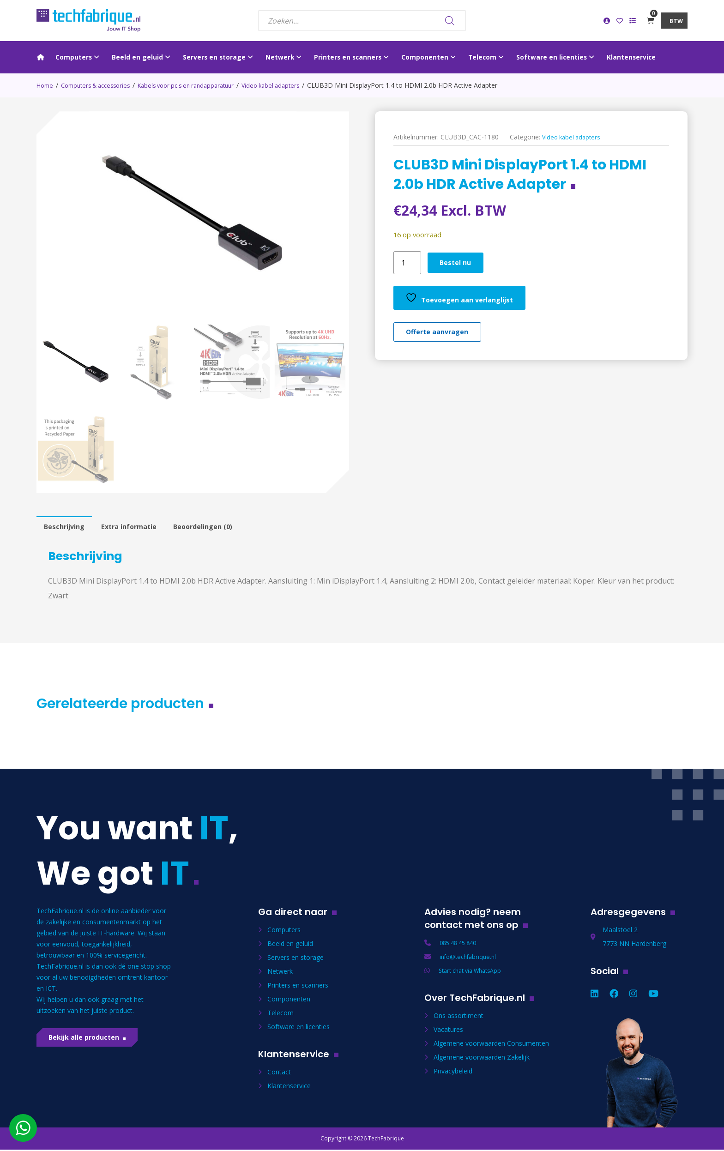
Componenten (288, 1001)
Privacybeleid (453, 1073)
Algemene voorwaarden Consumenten (491, 1046)
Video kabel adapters (293, 85)
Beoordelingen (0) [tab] (218, 528)
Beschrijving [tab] (67, 528)
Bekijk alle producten (90, 1043)
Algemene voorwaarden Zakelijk (482, 1059)
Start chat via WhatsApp (474, 973)
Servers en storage (295, 960)
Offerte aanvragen (442, 336)
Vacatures (448, 1032)
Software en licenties (298, 1029)
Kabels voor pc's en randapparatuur (201, 85)
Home (45, 85)
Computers (284, 932)
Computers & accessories (101, 85)
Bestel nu (458, 263)
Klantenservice (289, 1088)
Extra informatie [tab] (137, 528)
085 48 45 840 (461, 945)
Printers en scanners (297, 987)
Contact (279, 1074)
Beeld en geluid (290, 946)
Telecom (280, 1015)
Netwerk (280, 974)
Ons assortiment (458, 1018)
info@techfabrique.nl (470, 959)
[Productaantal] (407, 262)
